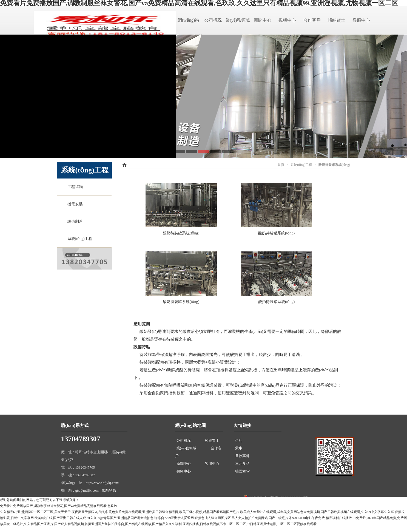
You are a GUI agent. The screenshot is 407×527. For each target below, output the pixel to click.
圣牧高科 (242, 456)
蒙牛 (238, 448)
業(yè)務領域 (238, 20)
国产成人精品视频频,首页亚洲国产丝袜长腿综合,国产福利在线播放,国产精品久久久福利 (118, 524)
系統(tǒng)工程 (78, 239)
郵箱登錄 (109, 490)
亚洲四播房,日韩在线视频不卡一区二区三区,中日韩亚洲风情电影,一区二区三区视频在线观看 (250, 524)
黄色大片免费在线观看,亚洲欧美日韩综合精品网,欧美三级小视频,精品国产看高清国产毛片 (174, 512)
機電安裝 (74, 204)
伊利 (238, 440)
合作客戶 (312, 20)
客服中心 (361, 20)
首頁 (281, 165)
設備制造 (74, 221)
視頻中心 (287, 20)
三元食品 (242, 463)
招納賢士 (336, 20)
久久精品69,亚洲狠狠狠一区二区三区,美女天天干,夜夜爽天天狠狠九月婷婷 (54, 512)
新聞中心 (262, 20)
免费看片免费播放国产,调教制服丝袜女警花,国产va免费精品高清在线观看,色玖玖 (58, 506)
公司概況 (213, 20)
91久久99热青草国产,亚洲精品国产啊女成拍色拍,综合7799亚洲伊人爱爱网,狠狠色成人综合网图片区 (159, 518)
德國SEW (242, 471)
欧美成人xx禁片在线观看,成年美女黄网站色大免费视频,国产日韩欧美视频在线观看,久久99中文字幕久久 (315, 512)
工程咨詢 (74, 187)
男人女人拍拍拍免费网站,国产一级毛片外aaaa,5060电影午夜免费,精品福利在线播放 (292, 518)
